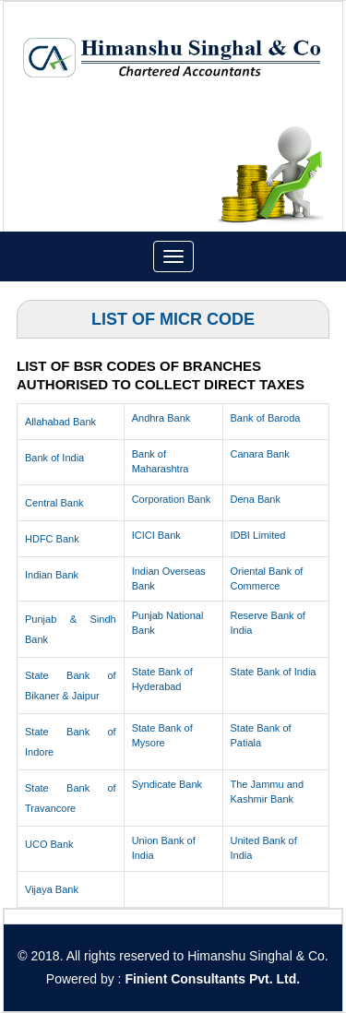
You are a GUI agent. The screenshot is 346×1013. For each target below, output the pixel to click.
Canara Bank (260, 453)
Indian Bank (51, 574)
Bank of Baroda (266, 417)
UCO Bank (49, 844)
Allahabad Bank (60, 421)
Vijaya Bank (51, 889)
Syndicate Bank (167, 784)
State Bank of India (273, 671)
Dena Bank (255, 499)
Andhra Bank (161, 417)
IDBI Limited (258, 535)
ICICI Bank (156, 535)
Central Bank (54, 502)
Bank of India (54, 457)
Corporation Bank (171, 499)
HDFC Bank (52, 538)
